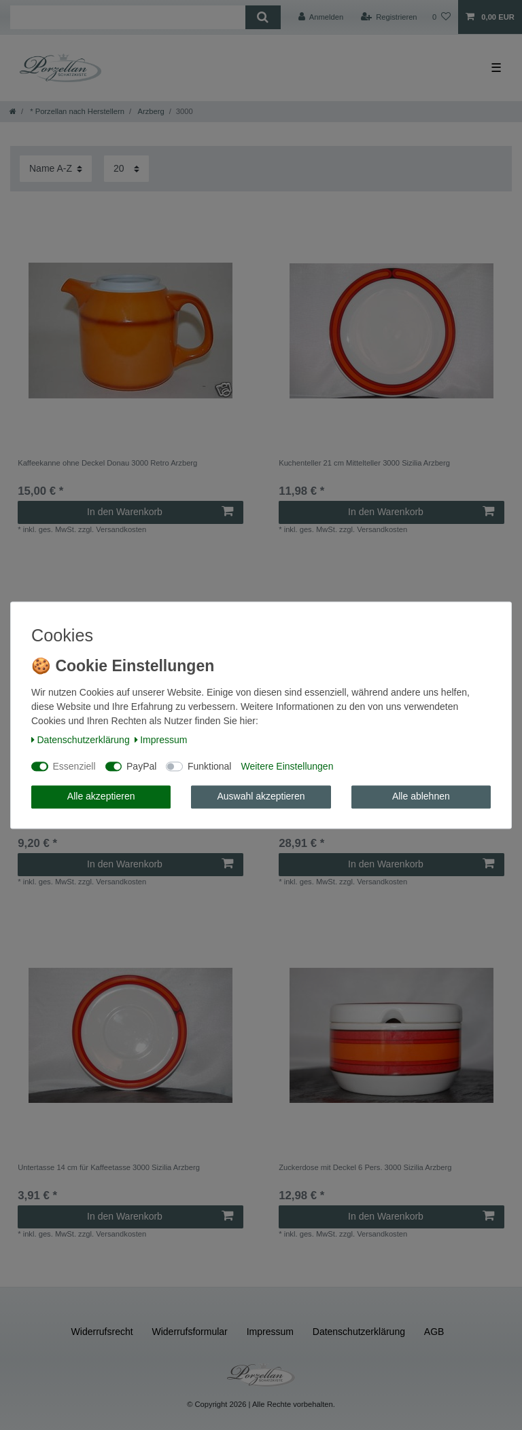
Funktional (210, 766)
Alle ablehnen (421, 796)
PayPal (141, 766)
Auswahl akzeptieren (260, 796)
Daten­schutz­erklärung (80, 740)
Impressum (161, 740)
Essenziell (74, 766)
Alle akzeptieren (101, 796)
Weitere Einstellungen (287, 766)
